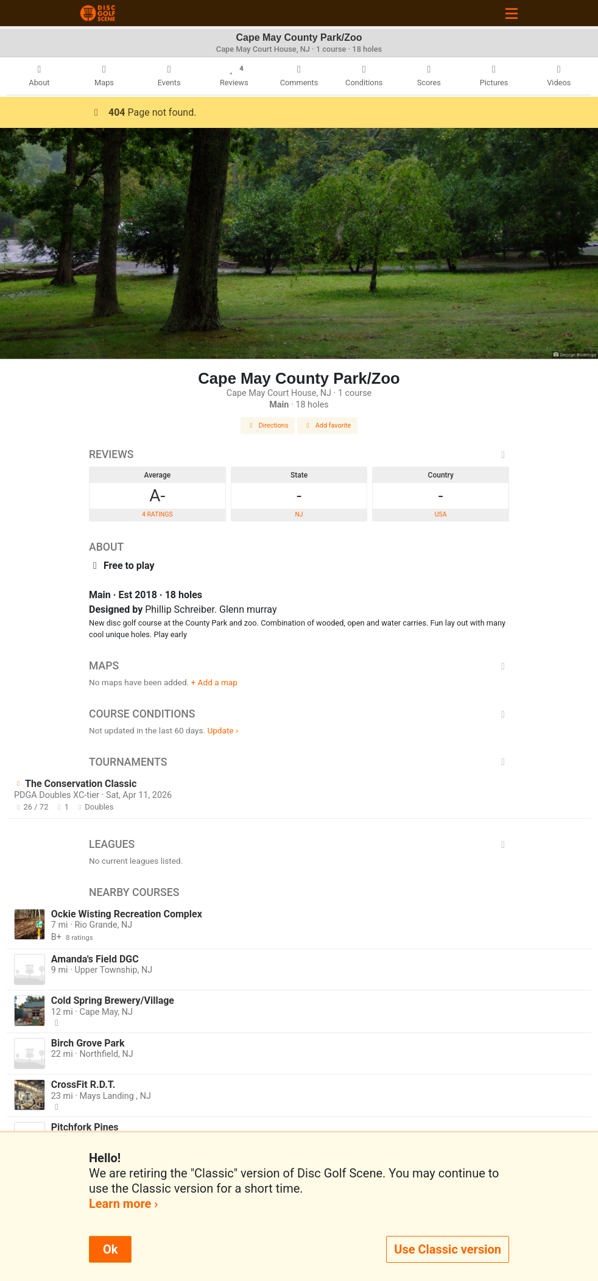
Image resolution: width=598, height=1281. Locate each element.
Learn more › (123, 1203)
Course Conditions (299, 714)
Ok (110, 1249)
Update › (222, 730)
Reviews (299, 454)
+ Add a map (214, 682)
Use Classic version (447, 1249)
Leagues (299, 844)
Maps (299, 666)
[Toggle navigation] (511, 13)
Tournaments (299, 762)
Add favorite (327, 425)
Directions (268, 425)
